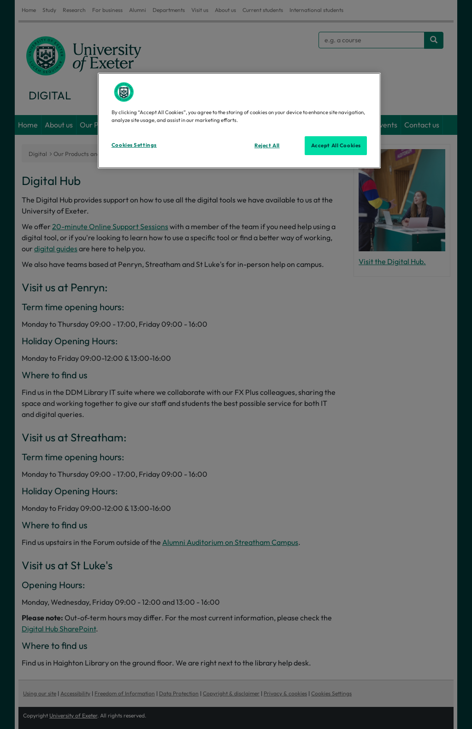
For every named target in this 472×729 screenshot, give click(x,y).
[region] (239, 120)
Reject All (267, 145)
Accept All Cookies (336, 145)
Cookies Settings (134, 145)
